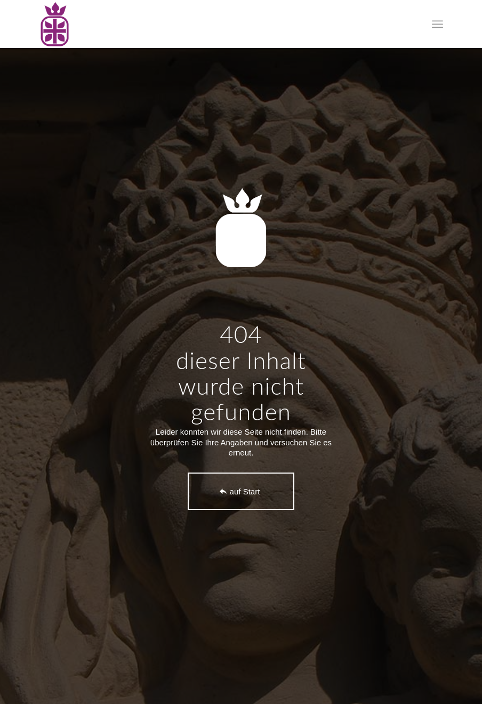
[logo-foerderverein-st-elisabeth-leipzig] (55, 24)
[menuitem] (437, 24)
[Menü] (437, 24)
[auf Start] (241, 491)
